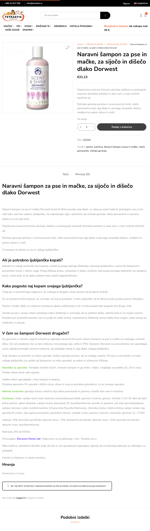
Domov (80, 44)
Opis (66, 174)
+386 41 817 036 (12, 3)
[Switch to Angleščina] (141, 3)
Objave (126, 3)
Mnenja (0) (82, 174)
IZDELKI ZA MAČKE (94, 44)
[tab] (66, 174)
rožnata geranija (98, 150)
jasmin (89, 146)
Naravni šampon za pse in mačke (121, 146)
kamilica (98, 146)
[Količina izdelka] (86, 127)
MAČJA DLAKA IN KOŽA (116, 44)
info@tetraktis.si (34, 3)
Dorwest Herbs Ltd (28, 438)
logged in (21, 498)
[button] (146, 15)
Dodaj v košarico (122, 127)
